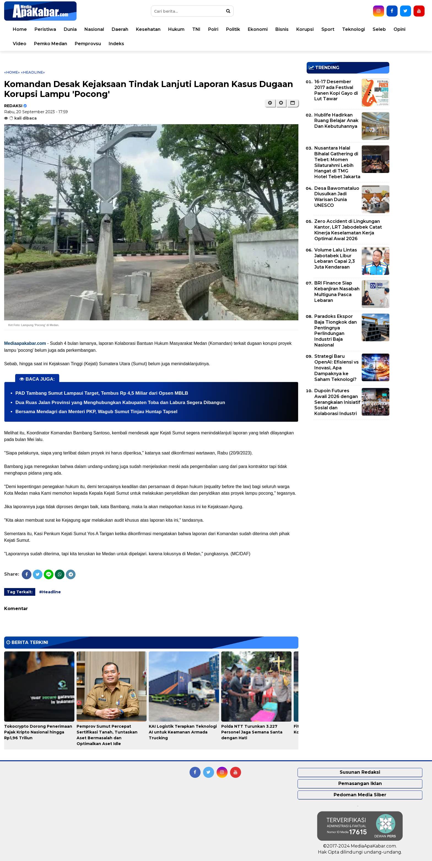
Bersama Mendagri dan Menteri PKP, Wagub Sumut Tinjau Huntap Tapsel (96, 411)
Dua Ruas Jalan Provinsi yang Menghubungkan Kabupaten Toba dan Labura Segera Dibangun (120, 402)
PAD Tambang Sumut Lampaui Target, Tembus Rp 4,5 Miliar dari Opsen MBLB (101, 393)
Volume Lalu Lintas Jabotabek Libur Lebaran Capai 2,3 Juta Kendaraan (335, 258)
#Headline (50, 591)
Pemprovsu (88, 43)
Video (19, 43)
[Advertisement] (348, 462)
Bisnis (282, 29)
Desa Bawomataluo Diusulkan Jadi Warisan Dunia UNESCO (336, 197)
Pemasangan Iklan (360, 783)
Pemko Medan (50, 43)
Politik (233, 29)
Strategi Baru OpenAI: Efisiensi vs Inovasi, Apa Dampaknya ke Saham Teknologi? (336, 368)
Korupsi (305, 29)
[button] (292, 103)
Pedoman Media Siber (360, 794)
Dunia (70, 29)
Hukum (176, 29)
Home (20, 29)
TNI (196, 29)
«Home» (12, 72)
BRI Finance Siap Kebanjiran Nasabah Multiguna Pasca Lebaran (337, 291)
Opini (400, 29)
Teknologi (353, 29)
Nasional (94, 29)
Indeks (116, 43)
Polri (213, 29)
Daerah (120, 29)
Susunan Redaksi (360, 772)
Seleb (379, 29)
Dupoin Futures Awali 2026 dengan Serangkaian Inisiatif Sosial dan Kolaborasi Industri (337, 402)
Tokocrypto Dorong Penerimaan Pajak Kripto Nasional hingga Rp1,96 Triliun (38, 732)
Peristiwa (45, 29)
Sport (328, 29)
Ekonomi (258, 29)
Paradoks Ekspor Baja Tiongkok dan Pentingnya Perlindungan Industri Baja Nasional (335, 331)
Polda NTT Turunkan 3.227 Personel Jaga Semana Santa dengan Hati (251, 732)
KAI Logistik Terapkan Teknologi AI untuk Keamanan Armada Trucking (183, 732)
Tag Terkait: (20, 591)
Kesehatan (148, 29)
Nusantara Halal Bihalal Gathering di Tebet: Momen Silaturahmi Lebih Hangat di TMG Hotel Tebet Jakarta (337, 162)
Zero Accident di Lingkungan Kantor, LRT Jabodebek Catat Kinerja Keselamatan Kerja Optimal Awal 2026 (348, 230)
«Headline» (33, 72)
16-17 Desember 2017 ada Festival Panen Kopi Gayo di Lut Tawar (336, 90)
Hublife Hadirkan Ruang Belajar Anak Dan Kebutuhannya (336, 120)
